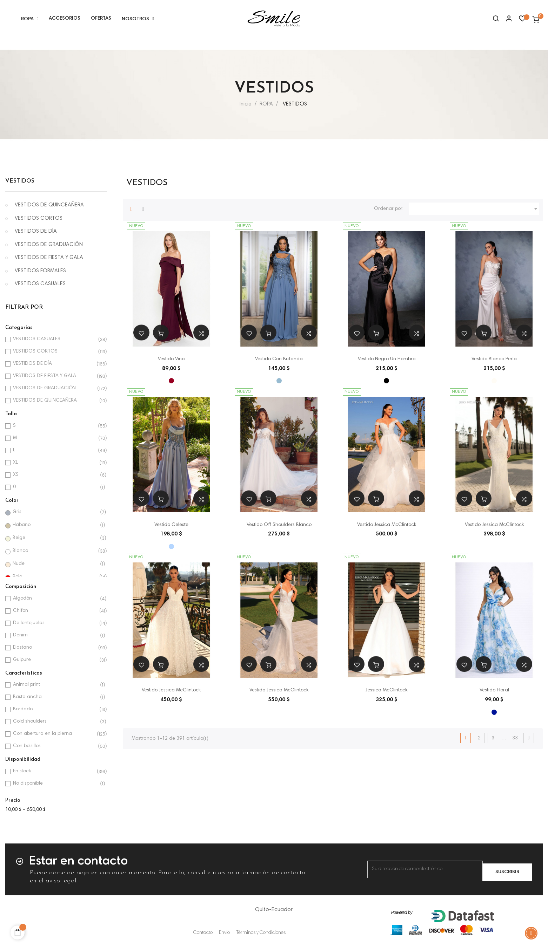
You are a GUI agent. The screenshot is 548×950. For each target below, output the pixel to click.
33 (515, 738)
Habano (55, 525)
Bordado (55, 709)
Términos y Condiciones (261, 932)
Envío (224, 932)
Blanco (55, 551)
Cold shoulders (55, 721)
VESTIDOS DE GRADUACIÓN (49, 244)
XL (55, 462)
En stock (55, 771)
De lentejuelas (55, 623)
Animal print (55, 685)
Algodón (55, 598)
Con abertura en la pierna (55, 734)
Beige (55, 538)
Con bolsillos (55, 746)
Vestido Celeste (171, 524)
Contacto (203, 932)
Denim (55, 635)
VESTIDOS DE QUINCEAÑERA (49, 205)
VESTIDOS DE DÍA (36, 231)
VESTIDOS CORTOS (38, 218)
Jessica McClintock (386, 690)
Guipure (55, 660)
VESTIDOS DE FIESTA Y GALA (49, 257)
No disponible (55, 783)
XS (55, 475)
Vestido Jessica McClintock (386, 524)
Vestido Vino (171, 359)
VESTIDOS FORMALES (40, 271)
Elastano (55, 647)
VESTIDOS (19, 181)
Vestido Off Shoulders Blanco (279, 524)
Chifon (55, 611)
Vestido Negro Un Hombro (386, 359)
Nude (55, 564)
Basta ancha (55, 697)
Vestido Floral (494, 690)
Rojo (55, 577)
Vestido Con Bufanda (279, 359)
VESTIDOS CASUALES (40, 284)
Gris (55, 512)
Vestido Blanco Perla (494, 359)
